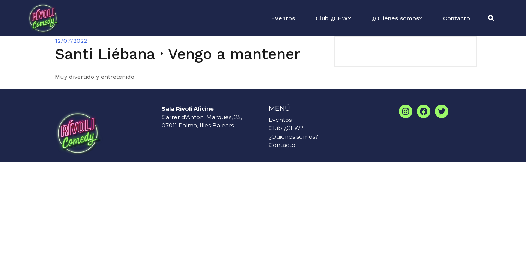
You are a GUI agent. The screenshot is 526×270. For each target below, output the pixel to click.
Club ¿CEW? (333, 18)
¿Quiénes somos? (397, 18)
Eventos (283, 18)
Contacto (456, 18)
